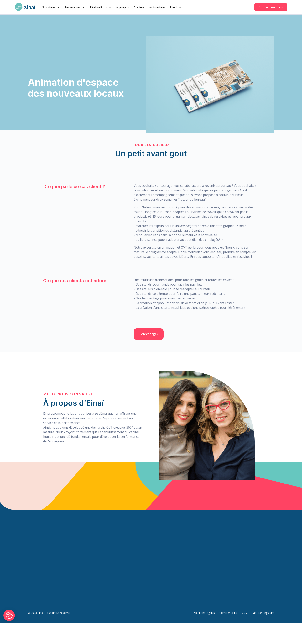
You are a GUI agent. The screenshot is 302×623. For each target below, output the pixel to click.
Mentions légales (204, 613)
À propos (122, 7)
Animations (157, 7)
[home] (25, 7)
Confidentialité (228, 613)
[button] (51, 7)
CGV (244, 613)
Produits (176, 7)
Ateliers (139, 7)
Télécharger (148, 334)
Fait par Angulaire (263, 613)
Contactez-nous (271, 7)
